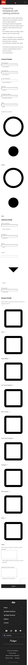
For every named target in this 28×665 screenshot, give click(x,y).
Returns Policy (9, 658)
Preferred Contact (6, 111)
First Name (4, 63)
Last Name (4, 71)
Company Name (6, 94)
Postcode (4, 288)
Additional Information (7, 567)
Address (4, 234)
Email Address (5, 78)
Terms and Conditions (12, 650)
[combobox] (9, 225)
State (3, 252)
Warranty (17, 658)
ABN (2, 103)
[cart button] (15, 2)
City (3, 243)
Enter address (5, 223)
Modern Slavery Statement (12, 655)
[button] (13, 254)
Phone (3, 86)
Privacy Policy (12, 653)
